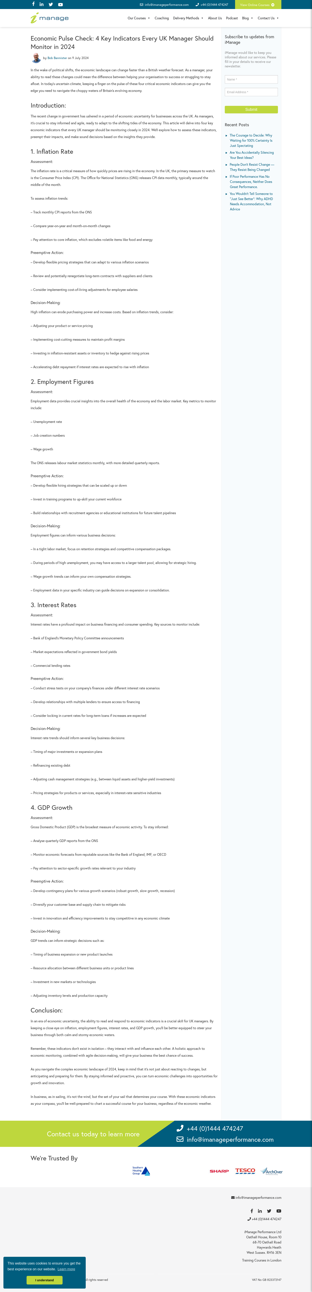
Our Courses (139, 18)
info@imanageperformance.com (164, 4)
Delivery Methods (188, 18)
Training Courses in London (261, 1260)
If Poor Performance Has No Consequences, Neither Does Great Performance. (251, 181)
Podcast (232, 18)
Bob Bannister (57, 58)
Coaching (162, 18)
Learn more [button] (66, 1269)
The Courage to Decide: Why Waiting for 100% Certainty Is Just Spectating (251, 140)
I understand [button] (44, 1280)
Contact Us (268, 18)
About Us (215, 18)
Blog (248, 18)
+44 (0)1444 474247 (214, 4)
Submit (251, 109)
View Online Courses (258, 5)
